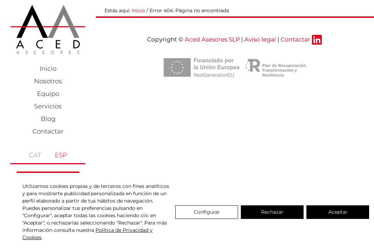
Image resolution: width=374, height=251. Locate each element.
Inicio (48, 69)
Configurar (207, 212)
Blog (48, 119)
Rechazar (272, 212)
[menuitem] (29, 153)
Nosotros (48, 81)
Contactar (47, 131)
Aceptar (338, 212)
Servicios (48, 106)
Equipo (48, 94)
